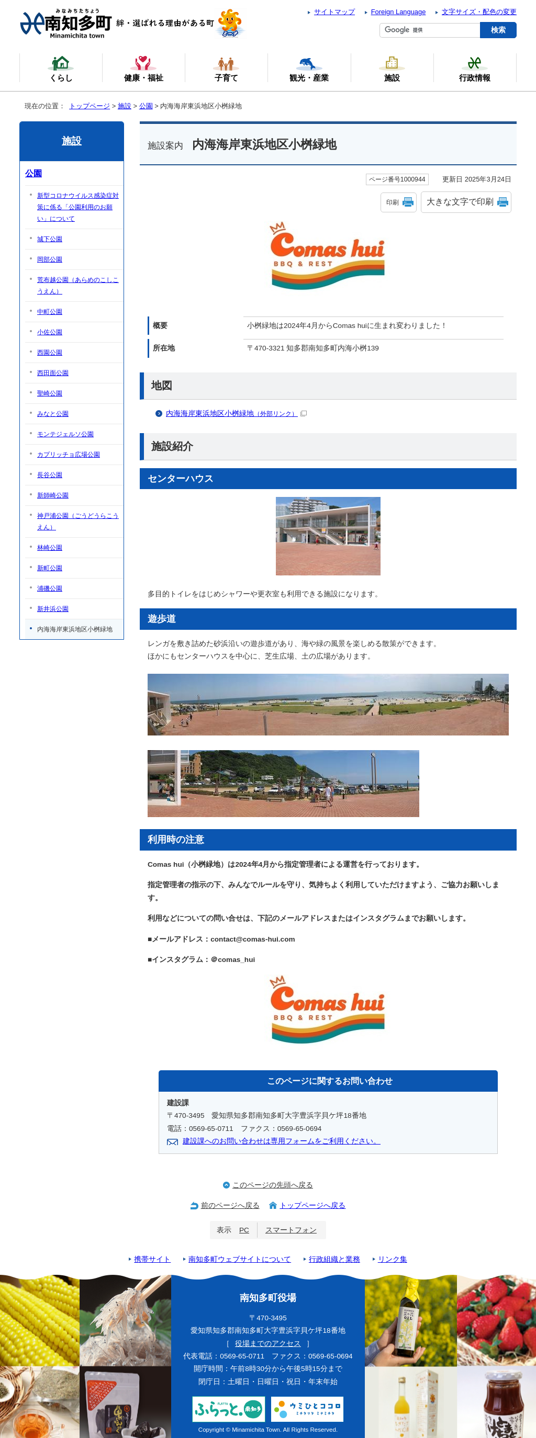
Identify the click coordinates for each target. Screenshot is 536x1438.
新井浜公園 (53, 609)
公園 (146, 106)
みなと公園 (53, 413)
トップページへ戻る (312, 1205)
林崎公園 (49, 547)
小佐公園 (49, 332)
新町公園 (49, 568)
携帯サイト (152, 1259)
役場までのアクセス (268, 1344)
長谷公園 (49, 475)
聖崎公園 (49, 393)
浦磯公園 (49, 588)
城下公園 (49, 239)
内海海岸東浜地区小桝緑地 (236, 413)
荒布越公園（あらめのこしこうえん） (78, 285)
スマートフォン (291, 1230)
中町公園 (49, 311)
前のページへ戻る (230, 1205)
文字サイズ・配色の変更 (479, 12)
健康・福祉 (143, 68)
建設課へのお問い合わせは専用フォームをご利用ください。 (282, 1141)
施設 (124, 106)
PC (244, 1230)
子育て (226, 68)
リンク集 (392, 1259)
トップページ (89, 106)
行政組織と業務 (334, 1259)
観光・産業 (309, 68)
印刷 (392, 202)
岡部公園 (49, 259)
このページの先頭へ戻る (272, 1185)
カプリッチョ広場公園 (68, 454)
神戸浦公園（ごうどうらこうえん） (78, 521)
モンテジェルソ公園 (65, 434)
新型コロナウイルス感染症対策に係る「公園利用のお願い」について (78, 207)
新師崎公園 (53, 495)
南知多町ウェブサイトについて (239, 1259)
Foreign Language (398, 12)
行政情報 (474, 68)
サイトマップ (334, 12)
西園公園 (49, 352)
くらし (61, 68)
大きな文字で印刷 (460, 201)
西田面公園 (53, 373)
